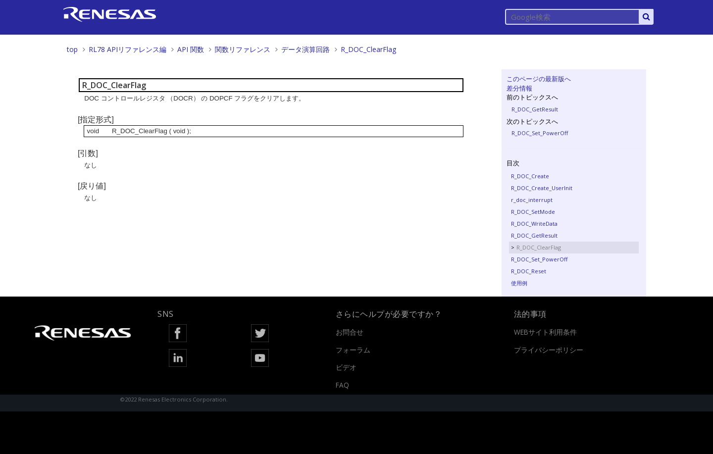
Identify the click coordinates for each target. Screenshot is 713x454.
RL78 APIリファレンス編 (127, 49)
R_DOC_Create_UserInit (541, 188)
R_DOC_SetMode (533, 211)
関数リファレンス (242, 49)
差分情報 (519, 88)
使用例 (519, 283)
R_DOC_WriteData (534, 223)
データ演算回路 (305, 49)
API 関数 (190, 49)
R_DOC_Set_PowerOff (539, 133)
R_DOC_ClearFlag (368, 49)
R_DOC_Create (530, 176)
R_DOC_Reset (528, 271)
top (72, 49)
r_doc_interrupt (532, 199)
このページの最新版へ (539, 78)
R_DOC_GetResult (534, 109)
